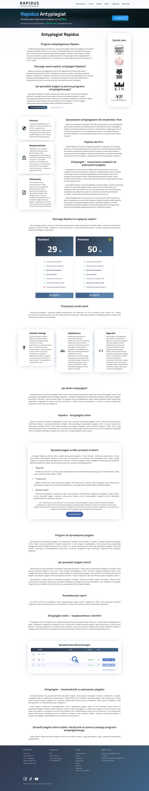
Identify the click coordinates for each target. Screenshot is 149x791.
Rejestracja (126, 4)
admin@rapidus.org (30, 763)
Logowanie (115, 4)
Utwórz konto (75, 514)
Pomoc (106, 4)
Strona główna (81, 4)
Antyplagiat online (108, 760)
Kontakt (98, 4)
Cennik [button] (91, 4)
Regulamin (79, 768)
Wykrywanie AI (54, 756)
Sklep (77, 763)
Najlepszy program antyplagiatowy (113, 758)
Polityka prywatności (83, 770)
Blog (50, 753)
